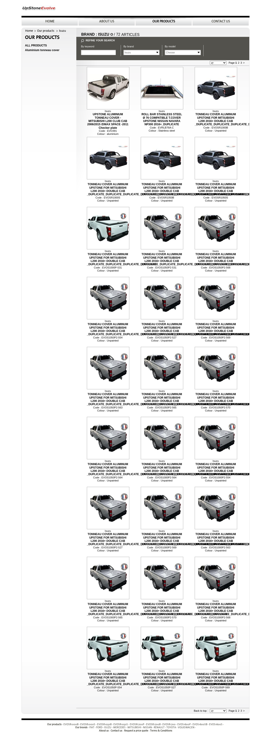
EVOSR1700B (153, 724)
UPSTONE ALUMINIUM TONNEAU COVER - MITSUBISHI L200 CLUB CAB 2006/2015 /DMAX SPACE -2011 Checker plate (108, 121)
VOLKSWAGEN (186, 727)
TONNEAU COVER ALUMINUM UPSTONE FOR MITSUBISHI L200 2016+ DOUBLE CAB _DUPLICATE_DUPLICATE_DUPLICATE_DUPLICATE (121, 259)
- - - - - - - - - (142, 727)
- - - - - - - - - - (143, 724)
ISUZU (107, 727)
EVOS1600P (184, 724)
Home (29, 31)
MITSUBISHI (134, 727)
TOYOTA (171, 727)
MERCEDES (119, 727)
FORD (99, 727)
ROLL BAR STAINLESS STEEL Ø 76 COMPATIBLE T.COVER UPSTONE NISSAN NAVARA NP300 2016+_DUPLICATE (161, 119)
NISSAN (147, 727)
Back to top (200, 710)
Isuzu (62, 31)
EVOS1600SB (200, 724)
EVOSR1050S (120, 724)
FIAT (91, 727)
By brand (128, 46)
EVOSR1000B (70, 724)
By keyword (87, 46)
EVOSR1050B (104, 724)
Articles (130, 35)
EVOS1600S (215, 724)
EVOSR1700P (137, 724)
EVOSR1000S (87, 724)
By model (170, 46)
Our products (45, 31)
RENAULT (159, 727)
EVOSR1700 (169, 724)
